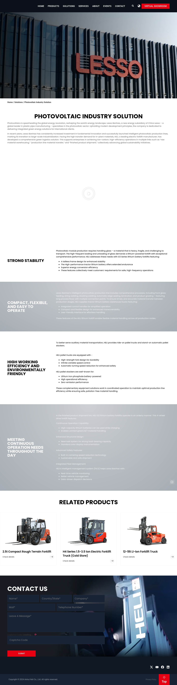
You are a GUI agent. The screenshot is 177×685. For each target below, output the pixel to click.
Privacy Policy (151, 679)
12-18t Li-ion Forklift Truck (140, 552)
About (96, 6)
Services (84, 6)
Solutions (69, 6)
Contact (120, 6)
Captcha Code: (22, 634)
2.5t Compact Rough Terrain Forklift (27, 552)
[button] (139, 6)
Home (41, 6)
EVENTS (107, 6)
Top (164, 681)
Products (53, 6)
